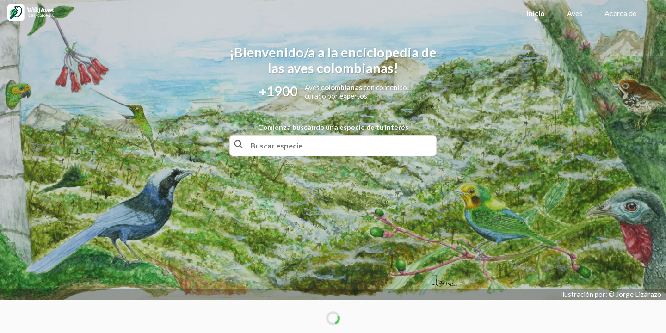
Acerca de (620, 13)
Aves (574, 13)
